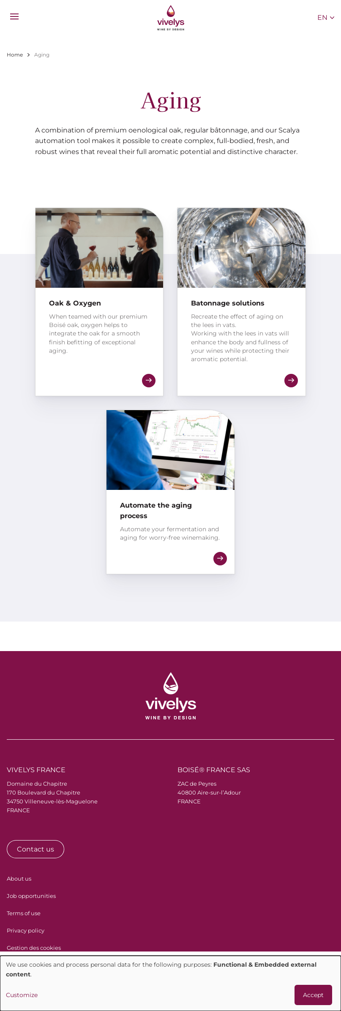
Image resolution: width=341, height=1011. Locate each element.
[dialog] (170, 983)
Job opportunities (31, 895)
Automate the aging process (156, 510)
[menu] (14, 16)
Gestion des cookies (34, 947)
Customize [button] (22, 995)
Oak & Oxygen (75, 303)
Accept (313, 995)
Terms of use (24, 913)
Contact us (35, 849)
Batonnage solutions (228, 303)
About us (19, 878)
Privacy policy (25, 930)
